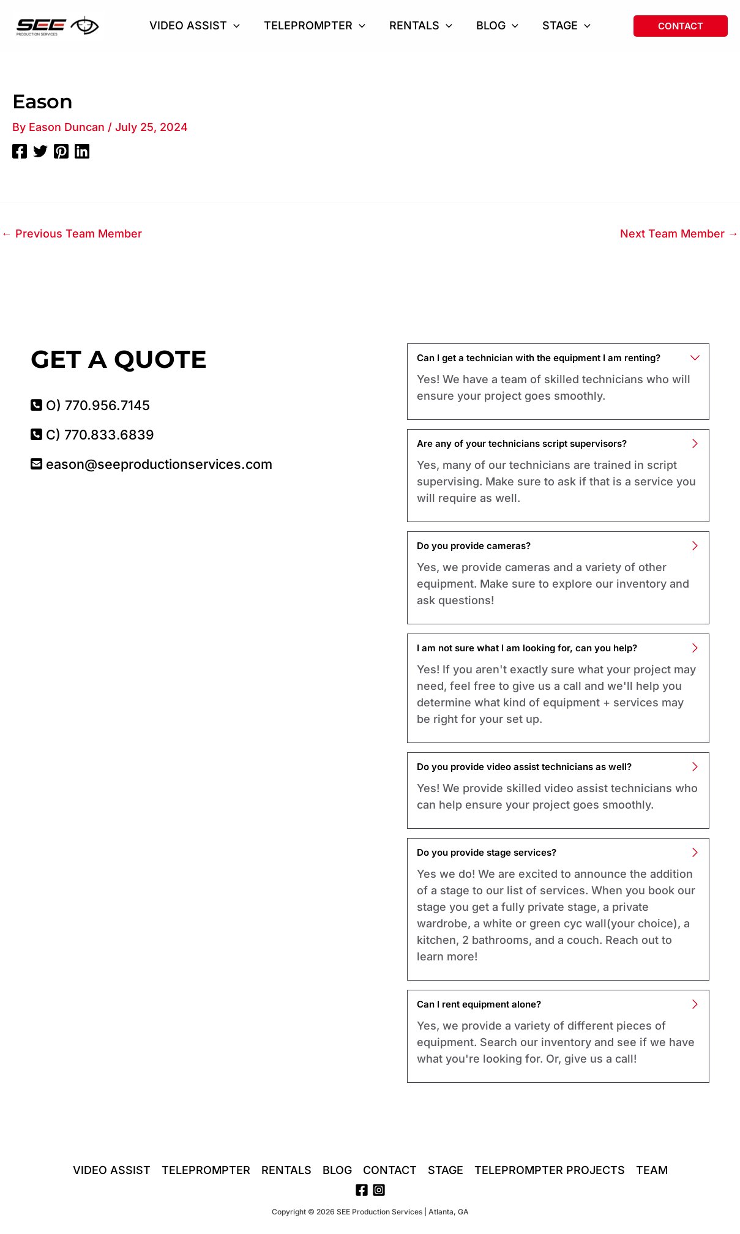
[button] (237, 25)
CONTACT (390, 1170)
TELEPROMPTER (206, 1170)
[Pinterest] (61, 150)
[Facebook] (19, 150)
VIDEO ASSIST (112, 1170)
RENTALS (286, 1170)
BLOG (337, 1170)
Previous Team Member (71, 233)
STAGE (445, 1170)
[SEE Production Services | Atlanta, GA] (58, 24)
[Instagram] (379, 1190)
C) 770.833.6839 (92, 435)
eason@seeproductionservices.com (151, 464)
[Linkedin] (82, 150)
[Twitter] (40, 150)
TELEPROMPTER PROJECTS (549, 1170)
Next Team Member (679, 233)
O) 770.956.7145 (90, 405)
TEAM (652, 1170)
